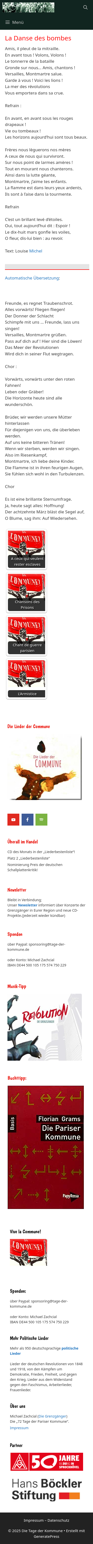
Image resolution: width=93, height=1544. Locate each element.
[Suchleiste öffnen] (85, 7)
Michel (35, 251)
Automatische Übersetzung (32, 278)
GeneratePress (46, 1536)
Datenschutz (58, 1520)
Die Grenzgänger (52, 1416)
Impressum (19, 1427)
